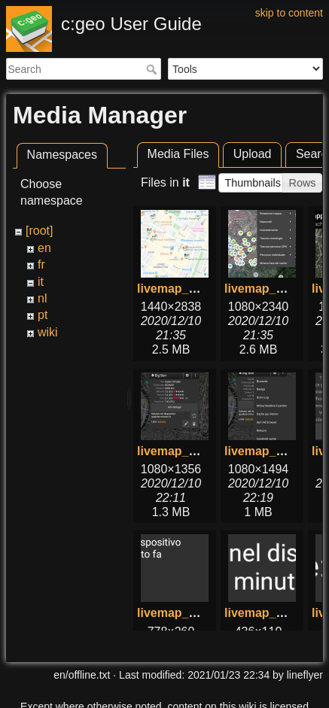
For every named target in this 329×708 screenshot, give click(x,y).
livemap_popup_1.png (200, 451)
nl (42, 298)
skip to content (289, 13)
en (44, 248)
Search (153, 69)
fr (41, 264)
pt (42, 314)
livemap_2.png (266, 288)
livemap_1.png (179, 288)
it (41, 281)
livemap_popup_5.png (200, 612)
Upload (252, 153)
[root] (39, 230)
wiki (48, 332)
